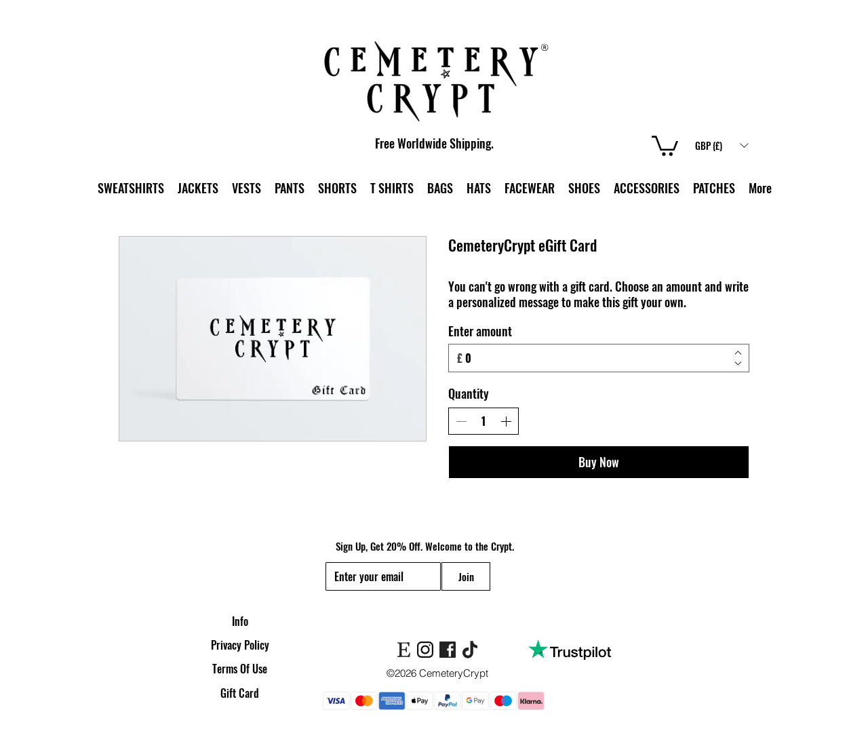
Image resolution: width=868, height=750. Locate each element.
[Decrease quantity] (461, 421)
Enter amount (480, 330)
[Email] (379, 576)
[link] (665, 145)
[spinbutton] (483, 421)
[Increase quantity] (506, 421)
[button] (721, 145)
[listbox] (721, 145)
